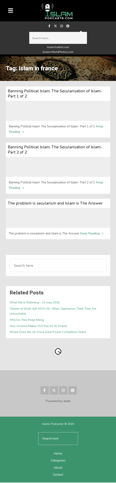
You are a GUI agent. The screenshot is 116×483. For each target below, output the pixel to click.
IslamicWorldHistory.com (58, 52)
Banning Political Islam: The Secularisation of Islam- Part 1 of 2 (55, 94)
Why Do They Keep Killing (27, 320)
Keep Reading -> (92, 234)
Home (58, 454)
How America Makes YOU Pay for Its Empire (38, 327)
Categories (58, 461)
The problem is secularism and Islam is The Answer (55, 204)
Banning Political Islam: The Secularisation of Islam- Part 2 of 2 (55, 150)
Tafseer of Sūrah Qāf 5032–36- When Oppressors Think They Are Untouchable (53, 311)
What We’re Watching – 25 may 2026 (35, 303)
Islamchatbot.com (58, 48)
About (58, 468)
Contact (58, 475)
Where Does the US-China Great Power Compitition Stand (48, 333)
